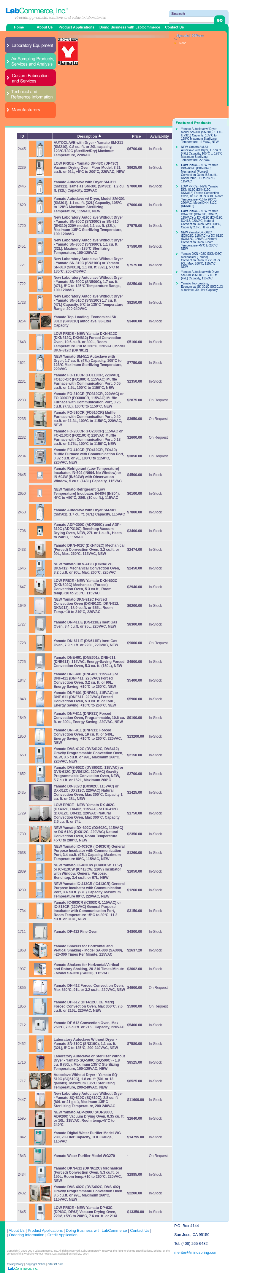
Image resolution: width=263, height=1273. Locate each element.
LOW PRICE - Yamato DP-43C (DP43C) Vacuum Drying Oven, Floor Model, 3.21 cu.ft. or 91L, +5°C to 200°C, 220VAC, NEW (89, 167)
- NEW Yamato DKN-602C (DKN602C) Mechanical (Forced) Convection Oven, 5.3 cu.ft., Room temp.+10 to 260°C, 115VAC (85, 587)
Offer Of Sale (55, 1264)
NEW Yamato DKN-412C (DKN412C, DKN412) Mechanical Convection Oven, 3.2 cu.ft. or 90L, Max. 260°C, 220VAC (87, 568)
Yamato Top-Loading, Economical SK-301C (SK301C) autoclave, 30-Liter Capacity (86, 321)
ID (22, 136)
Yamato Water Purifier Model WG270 (84, 1156)
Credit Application (62, 1235)
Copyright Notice (35, 1264)
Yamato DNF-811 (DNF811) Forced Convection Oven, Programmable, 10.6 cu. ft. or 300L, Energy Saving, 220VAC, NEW (89, 718)
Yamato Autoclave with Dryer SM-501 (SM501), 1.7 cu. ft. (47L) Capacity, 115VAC (89, 512)
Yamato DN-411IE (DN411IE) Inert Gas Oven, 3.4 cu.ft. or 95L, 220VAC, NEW (85, 624)
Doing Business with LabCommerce (96, 1230)
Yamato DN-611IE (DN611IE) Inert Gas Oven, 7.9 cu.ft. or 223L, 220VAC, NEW (86, 643)
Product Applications (45, 1230)
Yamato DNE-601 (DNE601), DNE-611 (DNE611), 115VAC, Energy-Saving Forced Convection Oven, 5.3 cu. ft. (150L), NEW (89, 661)
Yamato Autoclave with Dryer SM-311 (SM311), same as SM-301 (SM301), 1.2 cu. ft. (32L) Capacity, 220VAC (89, 186)
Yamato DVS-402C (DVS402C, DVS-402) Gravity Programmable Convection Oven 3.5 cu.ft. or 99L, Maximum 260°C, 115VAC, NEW (88, 1193)
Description (89, 136)
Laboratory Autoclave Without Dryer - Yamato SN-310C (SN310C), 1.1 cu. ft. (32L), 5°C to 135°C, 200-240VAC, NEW (86, 1044)
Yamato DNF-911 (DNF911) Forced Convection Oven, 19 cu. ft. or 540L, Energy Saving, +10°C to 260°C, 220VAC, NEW (88, 736)
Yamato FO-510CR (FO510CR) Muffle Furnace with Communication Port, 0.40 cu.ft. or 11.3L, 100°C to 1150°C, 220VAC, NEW (88, 418)
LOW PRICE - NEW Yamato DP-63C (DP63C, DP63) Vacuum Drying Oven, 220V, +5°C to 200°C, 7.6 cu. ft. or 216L (86, 1212)
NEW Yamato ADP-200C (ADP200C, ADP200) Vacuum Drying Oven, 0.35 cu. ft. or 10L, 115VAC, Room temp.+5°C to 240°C (89, 1118)
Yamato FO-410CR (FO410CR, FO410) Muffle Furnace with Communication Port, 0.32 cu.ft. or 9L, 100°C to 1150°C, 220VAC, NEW (89, 456)
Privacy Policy (15, 1264)
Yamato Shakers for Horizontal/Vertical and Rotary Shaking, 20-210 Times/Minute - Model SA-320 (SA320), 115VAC (89, 969)
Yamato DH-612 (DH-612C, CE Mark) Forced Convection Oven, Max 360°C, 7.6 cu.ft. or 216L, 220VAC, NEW (88, 1006)
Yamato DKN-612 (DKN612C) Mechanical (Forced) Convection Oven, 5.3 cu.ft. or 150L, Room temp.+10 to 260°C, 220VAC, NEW (88, 1174)
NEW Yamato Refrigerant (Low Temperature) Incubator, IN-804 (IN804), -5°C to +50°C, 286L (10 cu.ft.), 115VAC (87, 493)
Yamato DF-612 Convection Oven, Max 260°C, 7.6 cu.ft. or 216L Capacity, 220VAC (89, 1025)
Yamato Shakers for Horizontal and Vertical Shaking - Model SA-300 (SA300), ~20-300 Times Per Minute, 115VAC (88, 950)
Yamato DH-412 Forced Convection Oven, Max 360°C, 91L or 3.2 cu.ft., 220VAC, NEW (89, 988)
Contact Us (139, 1230)
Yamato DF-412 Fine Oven (75, 932)
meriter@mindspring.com (195, 1252)
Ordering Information (26, 1235)
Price (136, 136)
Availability (159, 136)
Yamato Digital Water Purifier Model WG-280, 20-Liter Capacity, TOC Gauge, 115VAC (88, 1137)
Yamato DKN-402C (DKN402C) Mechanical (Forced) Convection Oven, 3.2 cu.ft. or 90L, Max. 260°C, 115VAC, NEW (89, 549)
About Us (16, 1230)
